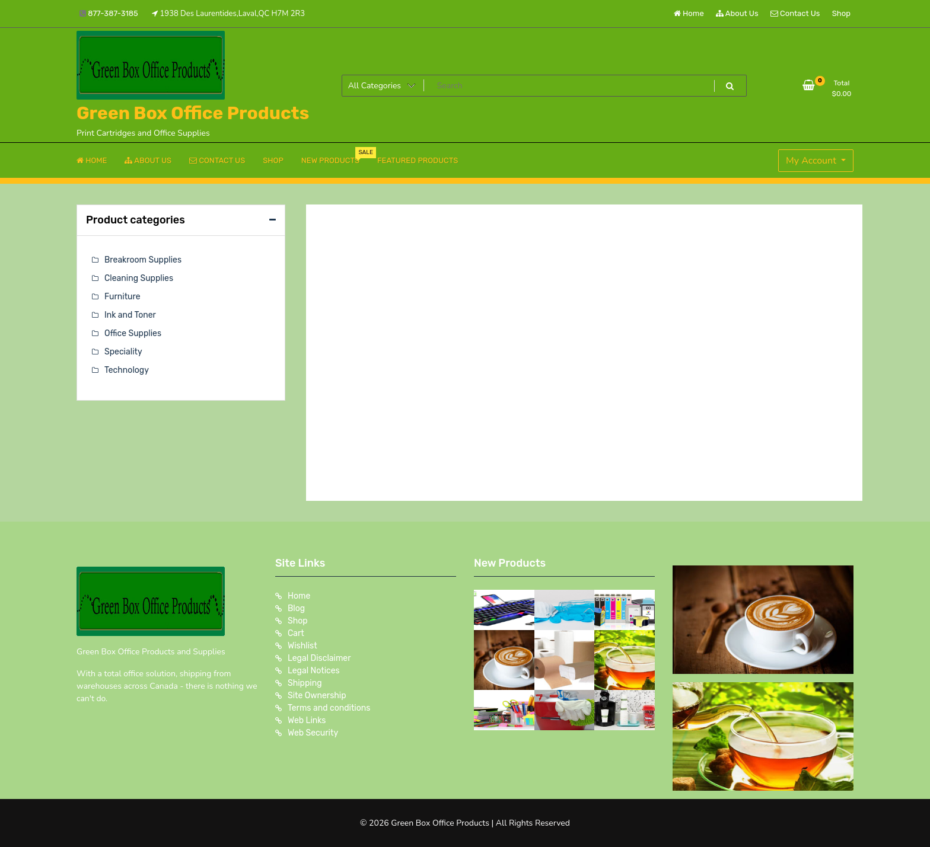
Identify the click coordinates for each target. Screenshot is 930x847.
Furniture (122, 297)
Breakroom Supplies (142, 260)
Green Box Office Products (193, 113)
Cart (296, 633)
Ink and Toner (130, 315)
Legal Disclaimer (319, 658)
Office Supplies (132, 333)
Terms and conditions (329, 708)
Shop (841, 13)
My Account (812, 160)
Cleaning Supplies (138, 278)
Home (689, 13)
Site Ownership (317, 696)
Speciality (123, 352)
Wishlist (302, 646)
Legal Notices (314, 671)
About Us (737, 13)
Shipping (305, 683)
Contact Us (795, 13)
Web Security (313, 733)
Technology (126, 370)
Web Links (307, 720)
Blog (296, 608)
